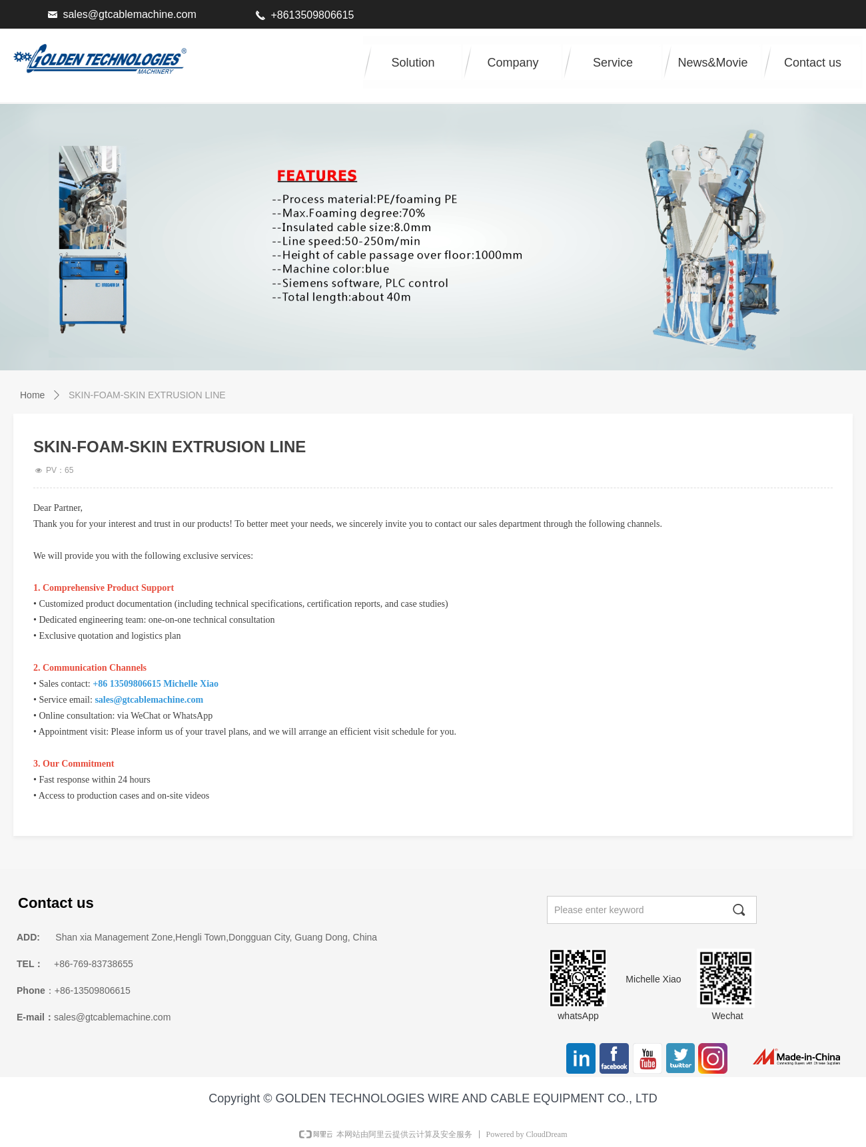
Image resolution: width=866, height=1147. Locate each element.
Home (32, 395)
